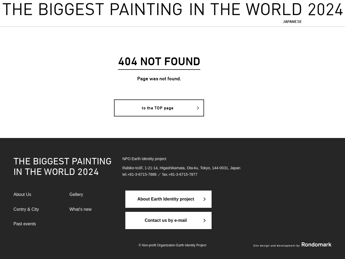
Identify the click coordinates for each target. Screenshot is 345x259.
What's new (81, 209)
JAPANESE (292, 21)
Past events (24, 224)
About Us (22, 194)
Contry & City (26, 209)
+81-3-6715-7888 (142, 174)
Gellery (76, 194)
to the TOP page (158, 107)
